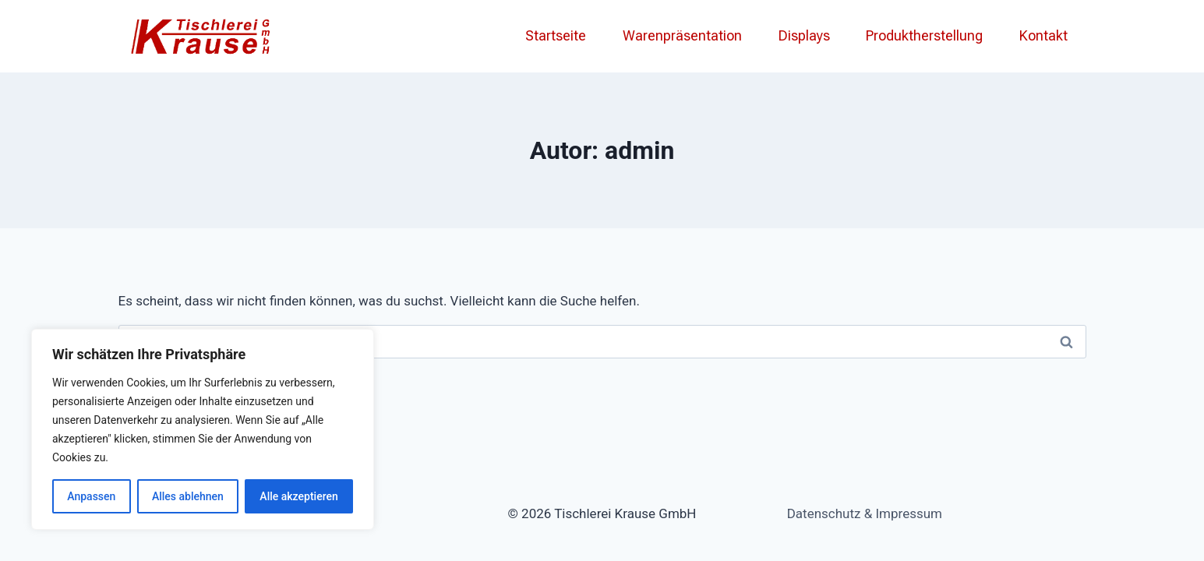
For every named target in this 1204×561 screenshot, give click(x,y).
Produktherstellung (924, 35)
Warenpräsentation (682, 35)
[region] (202, 429)
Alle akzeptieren (298, 496)
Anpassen (91, 496)
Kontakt (1043, 35)
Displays (804, 35)
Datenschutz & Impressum (864, 513)
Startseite (555, 35)
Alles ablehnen (188, 496)
